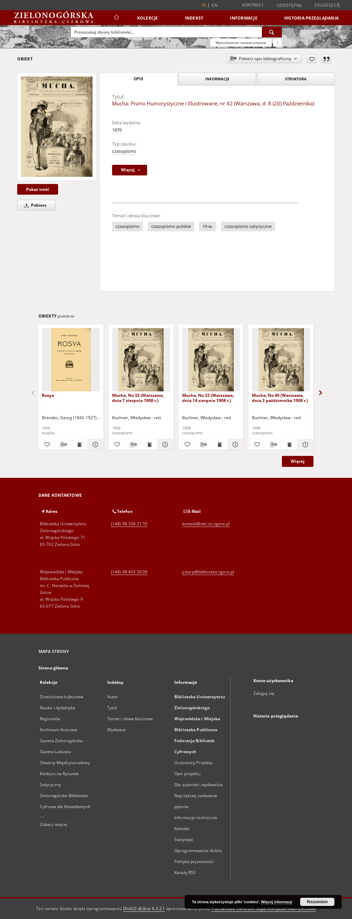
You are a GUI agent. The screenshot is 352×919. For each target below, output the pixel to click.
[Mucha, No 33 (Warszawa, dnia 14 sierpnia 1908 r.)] (211, 360)
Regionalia (50, 719)
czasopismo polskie (171, 226)
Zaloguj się (327, 5)
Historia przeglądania (311, 18)
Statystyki (183, 839)
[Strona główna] (116, 17)
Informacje (243, 18)
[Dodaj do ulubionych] (311, 58)
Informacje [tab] (217, 78)
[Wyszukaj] (272, 31)
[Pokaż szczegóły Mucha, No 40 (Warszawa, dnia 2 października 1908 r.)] (304, 444)
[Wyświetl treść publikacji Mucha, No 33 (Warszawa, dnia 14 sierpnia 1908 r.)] (219, 444)
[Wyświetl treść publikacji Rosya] (79, 444)
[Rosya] (71, 360)
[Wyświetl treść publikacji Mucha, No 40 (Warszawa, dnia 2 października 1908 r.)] (289, 444)
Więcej (298, 461)
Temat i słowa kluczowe (130, 719)
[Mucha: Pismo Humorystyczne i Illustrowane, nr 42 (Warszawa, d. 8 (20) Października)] (56, 126)
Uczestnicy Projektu (193, 763)
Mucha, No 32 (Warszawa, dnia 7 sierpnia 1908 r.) (138, 397)
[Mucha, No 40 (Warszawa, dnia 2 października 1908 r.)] (281, 360)
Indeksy (194, 18)
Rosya (48, 395)
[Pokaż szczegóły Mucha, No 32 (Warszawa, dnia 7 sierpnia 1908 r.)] (164, 444)
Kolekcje (147, 18)
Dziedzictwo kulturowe (62, 697)
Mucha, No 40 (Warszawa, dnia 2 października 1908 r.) (280, 397)
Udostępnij (289, 5)
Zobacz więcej (53, 824)
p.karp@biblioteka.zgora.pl (208, 572)
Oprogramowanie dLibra (198, 850)
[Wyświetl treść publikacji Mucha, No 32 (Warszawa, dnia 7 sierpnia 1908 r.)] (149, 444)
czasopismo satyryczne (248, 226)
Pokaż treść (37, 189)
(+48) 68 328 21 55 (129, 524)
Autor (112, 697)
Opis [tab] (138, 79)
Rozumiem (317, 901)
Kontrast (253, 5)
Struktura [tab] (296, 78)
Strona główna (53, 668)
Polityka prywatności (194, 861)
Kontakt (181, 828)
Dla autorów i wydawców (198, 785)
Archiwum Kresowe (58, 730)
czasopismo (124, 151)
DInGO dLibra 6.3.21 (144, 908)
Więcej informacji (276, 902)
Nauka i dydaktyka (57, 708)
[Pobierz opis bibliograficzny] (62, 444)
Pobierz (34, 205)
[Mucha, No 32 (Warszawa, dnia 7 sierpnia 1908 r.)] (141, 360)
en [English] (215, 5)
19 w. (207, 226)
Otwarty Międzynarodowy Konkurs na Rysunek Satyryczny (65, 774)
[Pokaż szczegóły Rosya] (94, 444)
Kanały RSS (185, 872)
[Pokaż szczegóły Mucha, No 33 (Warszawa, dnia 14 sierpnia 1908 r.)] (234, 444)
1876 (117, 130)
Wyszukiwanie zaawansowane (241, 42)
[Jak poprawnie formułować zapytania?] (277, 42)
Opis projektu (187, 774)
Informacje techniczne (196, 817)
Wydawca (116, 730)
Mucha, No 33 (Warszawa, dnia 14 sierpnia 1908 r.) (208, 397)
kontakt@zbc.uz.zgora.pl (206, 524)
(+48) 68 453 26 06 (129, 572)
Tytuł (112, 708)
